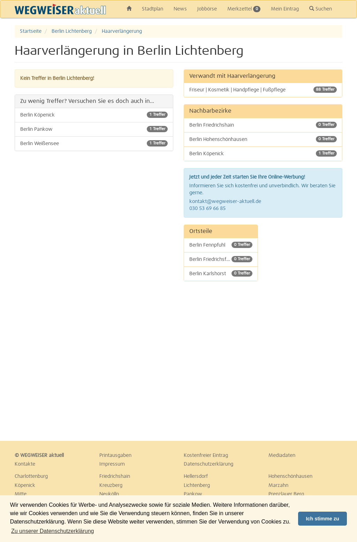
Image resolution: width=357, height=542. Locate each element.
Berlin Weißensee (94, 143)
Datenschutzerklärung (208, 464)
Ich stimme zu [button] (322, 518)
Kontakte (25, 464)
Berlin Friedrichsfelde (220, 259)
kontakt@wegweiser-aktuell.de (225, 201)
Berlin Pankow (94, 129)
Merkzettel (243, 9)
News (180, 9)
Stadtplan (152, 9)
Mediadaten (281, 455)
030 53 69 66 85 (207, 208)
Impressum (112, 464)
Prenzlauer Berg (286, 494)
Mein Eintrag (285, 9)
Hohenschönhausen (290, 476)
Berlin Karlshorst (220, 273)
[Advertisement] (305, 329)
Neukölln (109, 494)
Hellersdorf (196, 476)
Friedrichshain (114, 476)
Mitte (20, 494)
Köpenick (25, 485)
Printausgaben (115, 455)
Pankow (193, 494)
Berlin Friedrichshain (263, 125)
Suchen (320, 9)
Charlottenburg (31, 476)
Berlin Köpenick (94, 115)
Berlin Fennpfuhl (220, 245)
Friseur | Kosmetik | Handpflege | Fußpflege (263, 89)
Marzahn (278, 485)
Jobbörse (207, 9)
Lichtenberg (197, 485)
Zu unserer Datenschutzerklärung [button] (52, 531)
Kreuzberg (110, 485)
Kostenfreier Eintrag (206, 455)
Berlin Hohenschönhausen (263, 139)
